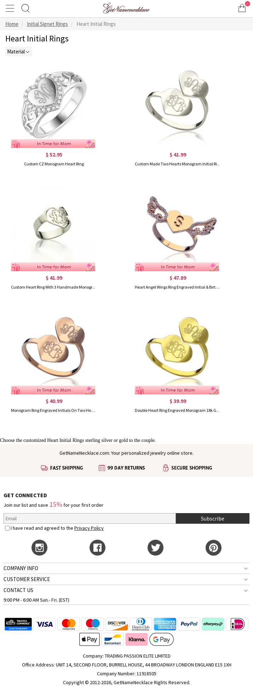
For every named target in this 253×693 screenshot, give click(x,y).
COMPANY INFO (21, 568)
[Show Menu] (11, 8)
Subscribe (212, 518)
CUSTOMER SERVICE (27, 579)
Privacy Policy (89, 528)
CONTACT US (18, 590)
